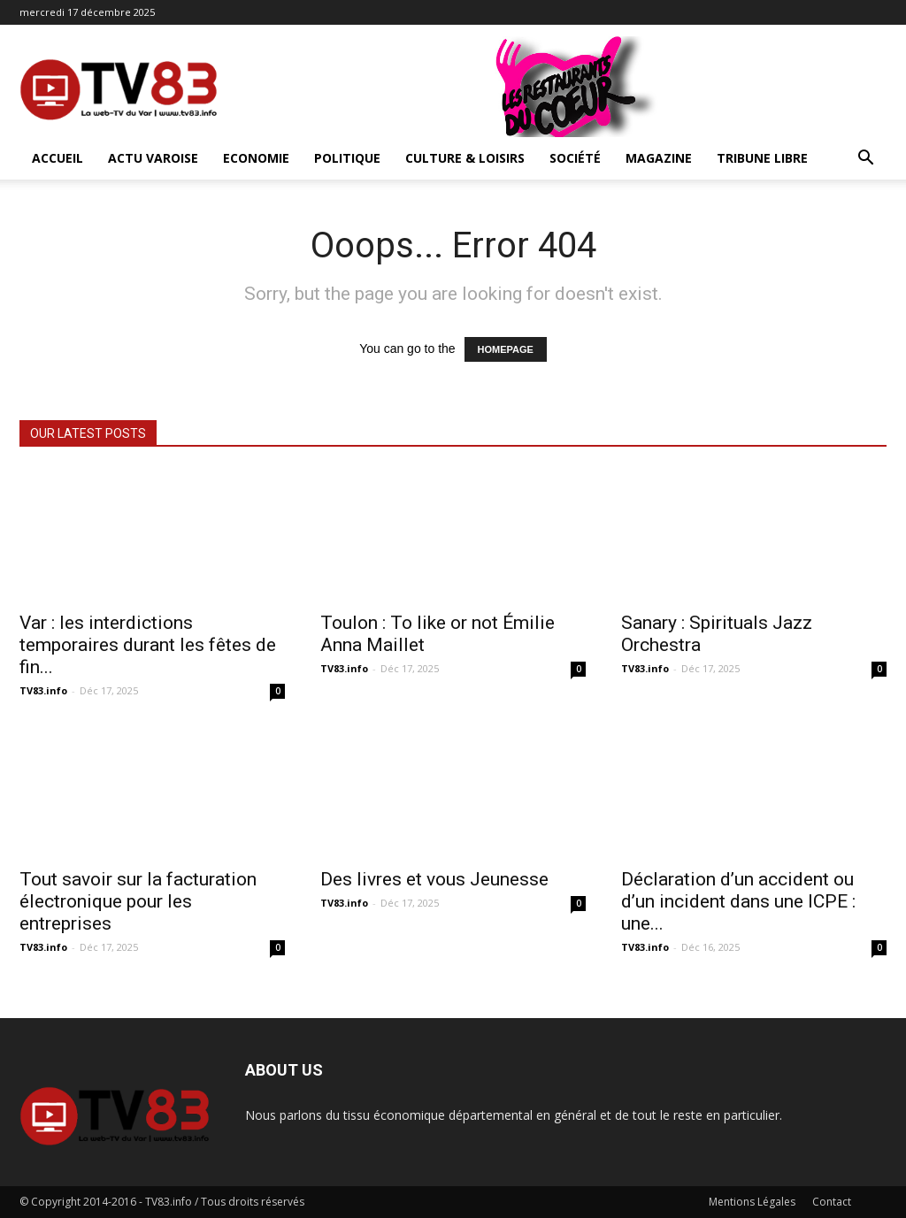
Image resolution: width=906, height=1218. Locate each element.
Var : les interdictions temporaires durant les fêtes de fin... (147, 645)
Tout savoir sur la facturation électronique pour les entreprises (138, 901)
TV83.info (43, 690)
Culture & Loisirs (465, 157)
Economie (256, 157)
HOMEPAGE (506, 349)
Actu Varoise (153, 157)
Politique (347, 157)
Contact (831, 1201)
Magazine (659, 157)
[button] (865, 159)
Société (575, 157)
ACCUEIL (57, 157)
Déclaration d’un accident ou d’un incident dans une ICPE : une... (738, 901)
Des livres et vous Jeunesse (434, 879)
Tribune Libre (762, 157)
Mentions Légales (752, 1201)
